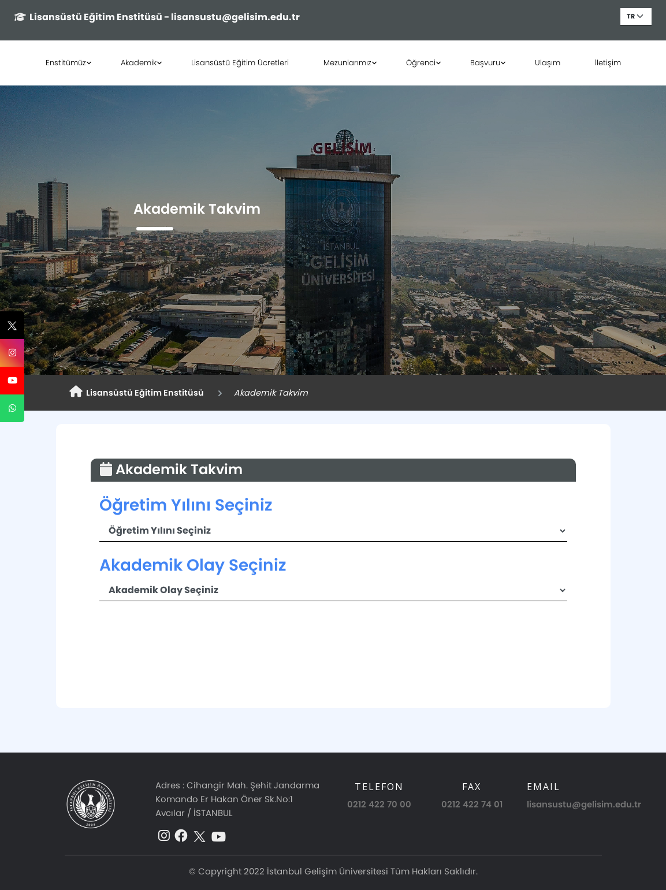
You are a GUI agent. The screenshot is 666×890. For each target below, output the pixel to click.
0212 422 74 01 (472, 804)
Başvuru (485, 62)
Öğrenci (421, 62)
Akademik (139, 62)
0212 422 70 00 (379, 804)
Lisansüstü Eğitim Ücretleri (240, 62)
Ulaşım (547, 62)
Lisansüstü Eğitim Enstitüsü (136, 392)
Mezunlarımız (347, 62)
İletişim (608, 62)
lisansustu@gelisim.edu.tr (584, 804)
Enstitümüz (66, 62)
